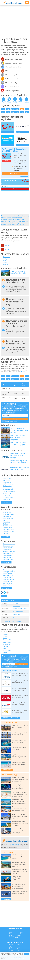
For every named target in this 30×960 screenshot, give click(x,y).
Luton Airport (7, 550)
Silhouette (6, 264)
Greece (19, 946)
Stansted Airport (8, 546)
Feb (8, 109)
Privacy (11, 933)
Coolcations (6, 495)
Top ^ (3, 596)
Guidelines (20, 933)
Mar (12, 109)
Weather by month (9, 102)
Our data (19, 931)
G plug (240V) (16, 614)
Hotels (5, 638)
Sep (12, 112)
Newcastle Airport (8, 559)
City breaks (6, 480)
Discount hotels (8, 518)
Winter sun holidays (9, 491)
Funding (19, 935)
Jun (27, 109)
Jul (3, 112)
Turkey (19, 948)
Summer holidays (8, 488)
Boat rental (6, 644)
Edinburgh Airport (8, 553)
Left (14, 617)
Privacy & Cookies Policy (14, 957)
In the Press (17, 937)
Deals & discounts (26, 102)
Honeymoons (7, 493)
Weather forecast (15, 102)
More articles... (7, 769)
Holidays (5, 634)
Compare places (8, 497)
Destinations (20, 101)
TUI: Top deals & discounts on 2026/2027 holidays (14, 150)
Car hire (5, 646)
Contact (11, 932)
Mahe (7, 245)
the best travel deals (14, 844)
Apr (17, 109)
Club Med (6, 533)
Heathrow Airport (8, 579)
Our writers (20, 932)
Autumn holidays (8, 490)
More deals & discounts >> (10, 717)
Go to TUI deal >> (15, 173)
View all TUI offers (24, 176)
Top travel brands (8, 514)
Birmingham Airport (9, 551)
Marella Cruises (8, 526)
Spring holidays (7, 486)
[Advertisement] (15, 21)
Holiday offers (7, 512)
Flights (5, 636)
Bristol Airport (7, 548)
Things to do (7, 650)
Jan (3, 109)
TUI (4, 520)
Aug (8, 112)
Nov (22, 112)
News (10, 939)
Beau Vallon (6, 257)
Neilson (5, 524)
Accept (26, 954)
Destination (4, 184)
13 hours (15, 603)
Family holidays (7, 482)
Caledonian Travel (8, 531)
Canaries (19, 944)
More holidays (6, 502)
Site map (11, 936)
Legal (10, 935)
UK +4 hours (16, 606)
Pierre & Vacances (8, 529)
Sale (6, 160)
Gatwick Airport (7, 555)
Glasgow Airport (8, 557)
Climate (11, 950)
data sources (20, 225)
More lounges (6, 588)
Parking (11, 948)
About (10, 931)
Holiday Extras (7, 528)
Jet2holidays (6, 522)
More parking (6, 562)
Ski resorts (6, 499)
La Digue (6, 259)
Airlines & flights (8, 516)
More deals (5, 536)
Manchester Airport (9, 544)
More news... (6, 899)
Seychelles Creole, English (20, 608)
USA (18, 950)
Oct (17, 112)
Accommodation (8, 640)
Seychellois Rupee (18, 611)
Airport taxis (7, 642)
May (22, 109)
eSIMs (5, 648)
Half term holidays (8, 484)
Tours (5, 652)
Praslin (7, 249)
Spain (18, 947)
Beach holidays (7, 478)
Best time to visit (3, 102)
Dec (27, 112)
